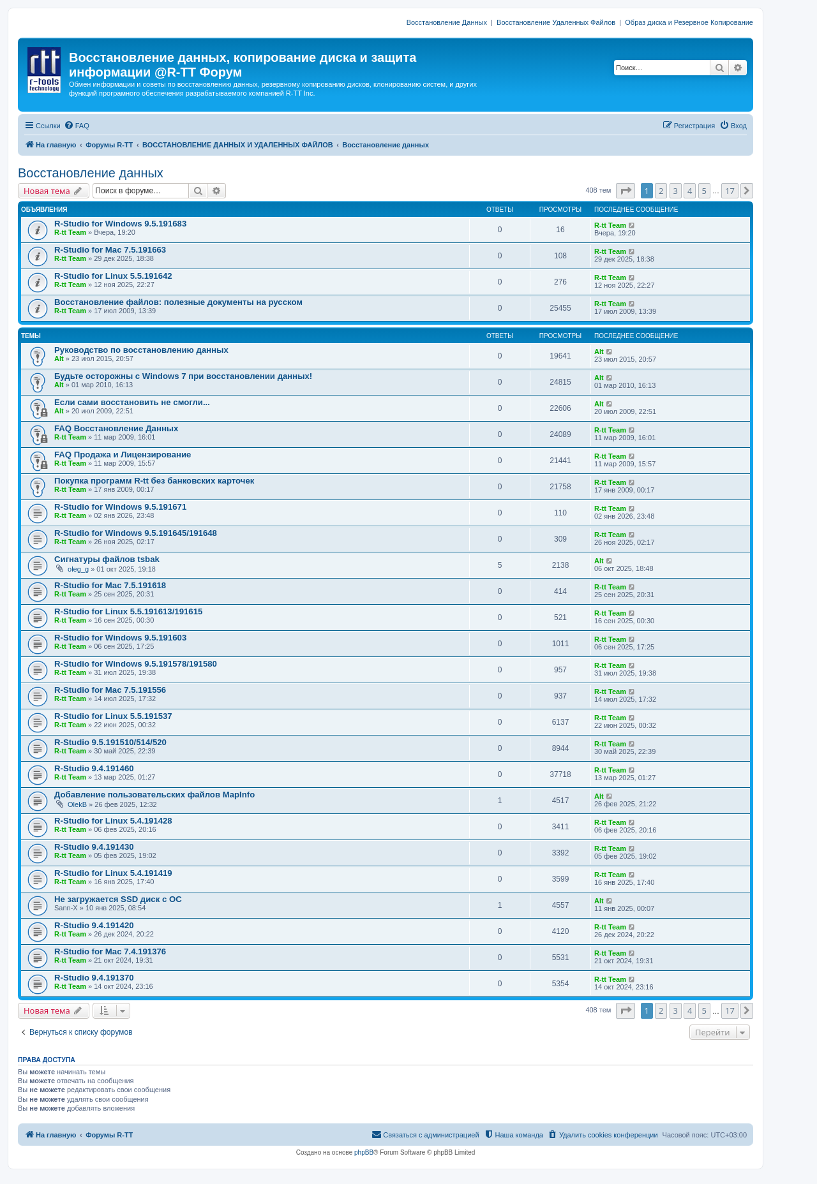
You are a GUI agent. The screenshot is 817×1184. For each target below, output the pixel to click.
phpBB (363, 1152)
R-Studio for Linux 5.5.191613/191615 (128, 611)
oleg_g (78, 569)
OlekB (77, 804)
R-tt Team (70, 232)
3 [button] (675, 190)
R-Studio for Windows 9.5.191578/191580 (135, 664)
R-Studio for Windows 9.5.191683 (120, 223)
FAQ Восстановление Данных (116, 428)
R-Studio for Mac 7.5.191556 (110, 690)
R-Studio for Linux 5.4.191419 (113, 873)
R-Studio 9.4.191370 (94, 977)
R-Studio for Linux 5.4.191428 (113, 820)
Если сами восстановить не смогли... (132, 402)
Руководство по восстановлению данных (141, 350)
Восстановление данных (90, 173)
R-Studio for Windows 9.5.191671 (120, 507)
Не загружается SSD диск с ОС (118, 899)
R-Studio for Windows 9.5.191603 (120, 637)
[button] (625, 190)
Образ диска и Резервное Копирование (689, 22)
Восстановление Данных (447, 22)
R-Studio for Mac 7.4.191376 (110, 951)
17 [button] (730, 190)
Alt (59, 358)
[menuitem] (76, 125)
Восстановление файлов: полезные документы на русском (178, 302)
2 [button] (661, 190)
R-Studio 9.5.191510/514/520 (110, 742)
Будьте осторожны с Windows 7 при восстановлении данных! (183, 376)
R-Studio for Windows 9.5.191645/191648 (135, 533)
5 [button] (704, 190)
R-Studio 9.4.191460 (94, 768)
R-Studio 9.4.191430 (94, 847)
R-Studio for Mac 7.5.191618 (110, 585)
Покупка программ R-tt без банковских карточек (154, 480)
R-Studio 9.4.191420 (94, 925)
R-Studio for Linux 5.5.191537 (113, 716)
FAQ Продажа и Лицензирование (122, 454)
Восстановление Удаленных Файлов (556, 22)
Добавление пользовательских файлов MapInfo (154, 794)
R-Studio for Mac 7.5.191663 (110, 250)
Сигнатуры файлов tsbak (107, 559)
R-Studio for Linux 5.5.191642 (113, 276)
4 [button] (689, 190)
